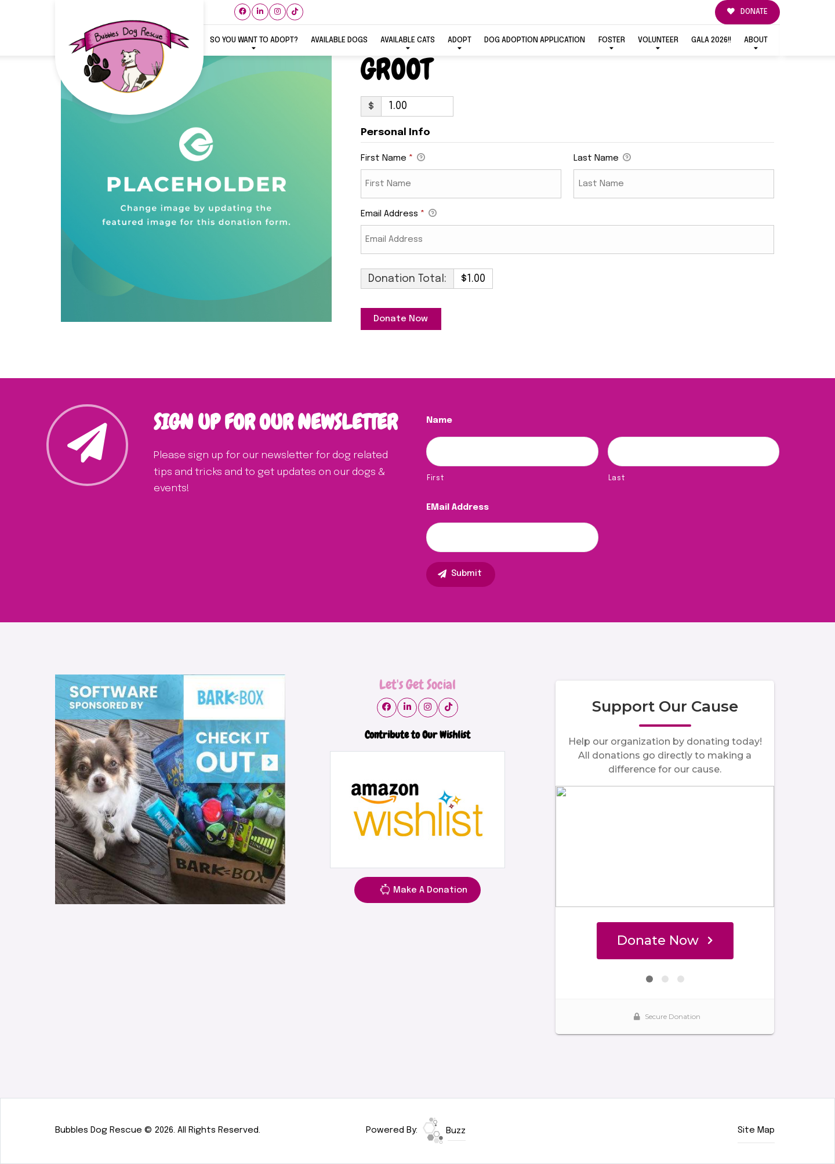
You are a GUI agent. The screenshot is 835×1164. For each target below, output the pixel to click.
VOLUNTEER (658, 40)
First (435, 478)
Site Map (756, 1130)
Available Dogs (339, 40)
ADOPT (459, 40)
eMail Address (457, 507)
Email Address (399, 215)
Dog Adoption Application (534, 40)
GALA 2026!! (711, 40)
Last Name (602, 159)
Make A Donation (423, 892)
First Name (393, 159)
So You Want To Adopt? (254, 40)
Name (439, 420)
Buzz (444, 1131)
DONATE (747, 12)
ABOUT (756, 40)
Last (616, 478)
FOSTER (611, 40)
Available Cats (407, 40)
